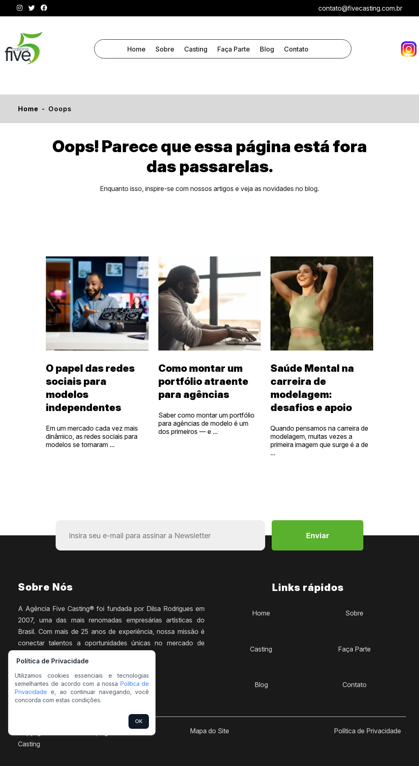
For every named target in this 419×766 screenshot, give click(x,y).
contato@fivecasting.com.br (360, 8)
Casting (195, 49)
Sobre (164, 49)
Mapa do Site (209, 731)
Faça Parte (233, 49)
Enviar (317, 535)
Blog (267, 49)
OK (138, 721)
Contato (296, 49)
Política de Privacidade (367, 731)
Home (136, 49)
